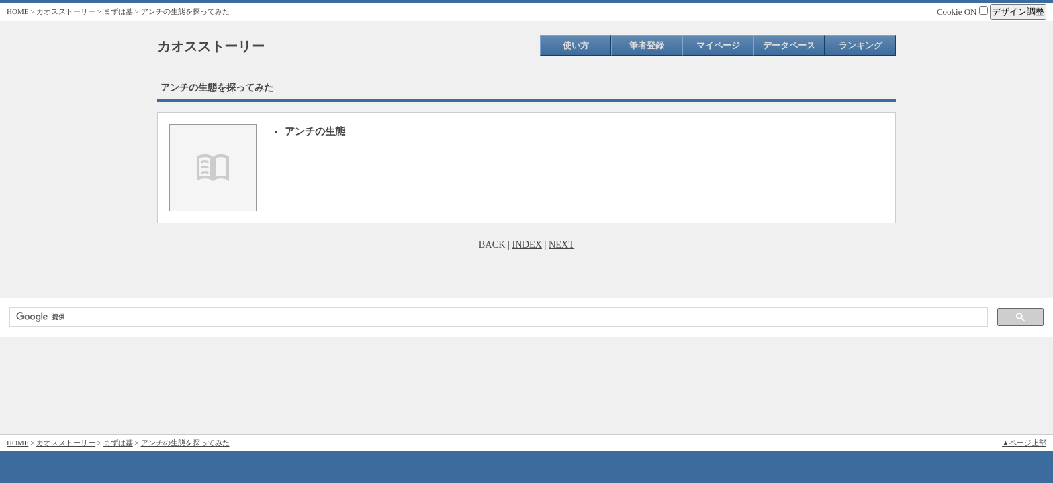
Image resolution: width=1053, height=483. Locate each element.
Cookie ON (962, 12)
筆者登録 (646, 45)
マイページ (718, 45)
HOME (17, 11)
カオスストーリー (65, 11)
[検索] (497, 317)
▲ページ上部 (1024, 443)
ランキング (860, 45)
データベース (789, 45)
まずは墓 (118, 11)
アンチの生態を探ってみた (185, 11)
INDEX (527, 244)
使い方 (576, 45)
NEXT (561, 244)
